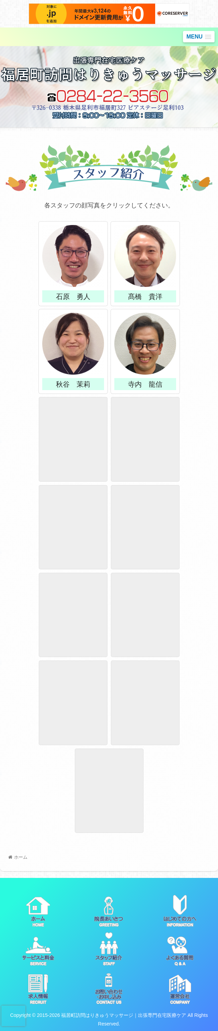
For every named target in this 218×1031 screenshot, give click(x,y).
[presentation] (13, 1016)
